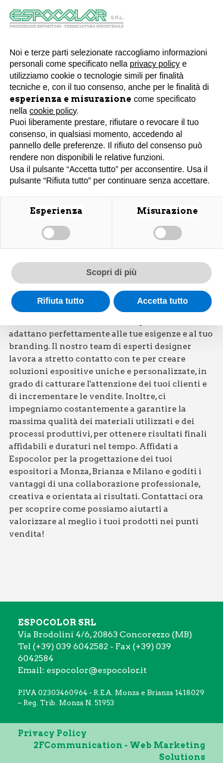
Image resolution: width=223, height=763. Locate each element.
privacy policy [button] (155, 63)
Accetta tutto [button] (162, 301)
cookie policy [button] (52, 111)
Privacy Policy (52, 733)
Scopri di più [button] (111, 272)
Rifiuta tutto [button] (60, 301)
